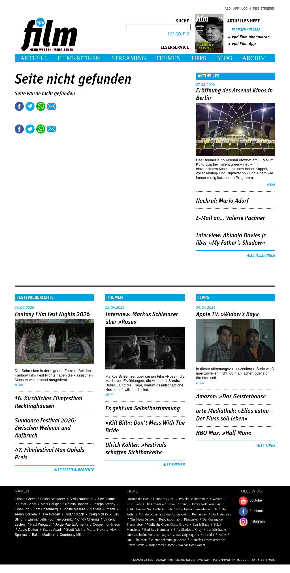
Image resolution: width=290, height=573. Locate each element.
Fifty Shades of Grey (188, 530)
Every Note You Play (206, 504)
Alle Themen (174, 465)
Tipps (198, 58)
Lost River (134, 504)
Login (246, 8)
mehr (271, 184)
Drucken (62, 106)
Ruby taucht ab (169, 519)
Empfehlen (51, 106)
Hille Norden (50, 514)
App (236, 8)
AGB (260, 560)
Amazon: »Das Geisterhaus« (231, 397)
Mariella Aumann (102, 509)
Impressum (246, 560)
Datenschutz (224, 560)
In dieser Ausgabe (246, 29)
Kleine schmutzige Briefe (168, 540)
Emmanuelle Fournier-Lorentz (50, 519)
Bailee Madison (43, 535)
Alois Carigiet (50, 504)
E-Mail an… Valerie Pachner (230, 218)
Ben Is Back (201, 525)
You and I (207, 535)
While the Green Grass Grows (167, 525)
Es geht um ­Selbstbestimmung (142, 408)
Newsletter (143, 560)
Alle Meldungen (261, 255)
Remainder (199, 514)
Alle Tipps (266, 446)
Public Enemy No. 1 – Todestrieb (149, 509)
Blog (224, 58)
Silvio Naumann (81, 499)
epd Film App (244, 43)
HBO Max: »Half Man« (223, 433)
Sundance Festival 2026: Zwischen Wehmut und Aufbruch (45, 428)
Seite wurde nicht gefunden (45, 93)
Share (40, 106)
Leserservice (175, 47)
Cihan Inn (22, 509)
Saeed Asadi (51, 530)
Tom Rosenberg (46, 509)
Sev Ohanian (108, 499)
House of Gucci (163, 499)
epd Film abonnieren (251, 37)
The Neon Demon (142, 519)
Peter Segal (27, 504)
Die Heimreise (221, 514)
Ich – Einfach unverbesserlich (196, 509)
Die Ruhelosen (137, 540)
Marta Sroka (96, 530)
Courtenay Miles (72, 535)
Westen (217, 499)
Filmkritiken (79, 58)
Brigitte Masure (73, 509)
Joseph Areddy (104, 504)
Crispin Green (25, 499)
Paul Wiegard (40, 525)
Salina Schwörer (52, 499)
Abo (228, 8)
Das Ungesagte (186, 535)
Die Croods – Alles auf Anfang (166, 504)
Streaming (128, 58)
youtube (256, 500)
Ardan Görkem (26, 514)
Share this (19, 106)
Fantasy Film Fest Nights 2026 (52, 314)
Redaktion (164, 560)
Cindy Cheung (88, 519)
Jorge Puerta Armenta (71, 525)
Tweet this (30, 106)
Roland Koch (74, 514)
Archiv (253, 58)
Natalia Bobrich (76, 504)
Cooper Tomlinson (106, 525)
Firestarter (191, 519)
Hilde (222, 535)
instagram (257, 521)
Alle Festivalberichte (74, 470)
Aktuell (34, 58)
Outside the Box (138, 499)
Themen (168, 58)
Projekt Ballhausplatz (193, 499)
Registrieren (264, 8)
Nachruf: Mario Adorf (222, 201)
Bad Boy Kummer (156, 530)
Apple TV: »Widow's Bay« (227, 314)
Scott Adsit (74, 530)
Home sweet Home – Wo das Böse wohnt (177, 545)
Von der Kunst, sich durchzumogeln (163, 514)
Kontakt (204, 560)
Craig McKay (98, 514)
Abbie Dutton (28, 530)
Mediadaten (185, 560)
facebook (257, 511)
